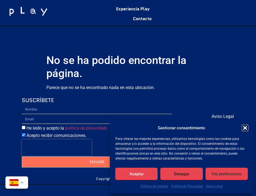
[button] (245, 128)
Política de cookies (154, 186)
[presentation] (57, 147)
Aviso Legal (214, 186)
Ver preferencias (227, 173)
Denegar (181, 173)
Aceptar (136, 173)
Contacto (142, 19)
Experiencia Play (133, 9)
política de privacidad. (86, 128)
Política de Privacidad (187, 186)
